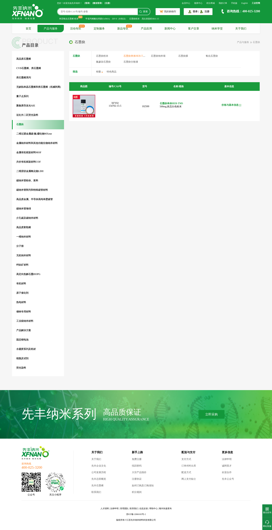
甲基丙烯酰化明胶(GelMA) (98, 19)
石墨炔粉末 (134, 19)
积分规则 (137, 492)
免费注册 (137, 459)
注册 (207, 11)
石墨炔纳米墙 (158, 56)
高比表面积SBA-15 (150, 19)
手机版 (234, 3)
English (244, 3)
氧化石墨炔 (212, 56)
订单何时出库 (188, 465)
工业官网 (256, 3)
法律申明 (227, 459)
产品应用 (146, 28)
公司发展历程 (98, 472)
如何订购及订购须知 (143, 485)
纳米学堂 (217, 28)
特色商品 (111, 71)
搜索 (145, 11)
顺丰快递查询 (165, 508)
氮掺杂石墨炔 (103, 62)
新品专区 (122, 28)
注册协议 (137, 479)
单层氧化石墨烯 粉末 (68, 19)
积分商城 (210, 3)
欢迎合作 (227, 472)
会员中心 (186, 3)
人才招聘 (104, 508)
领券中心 (198, 3)
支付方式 (186, 459)
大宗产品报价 (139, 472)
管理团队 (124, 508)
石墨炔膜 (183, 56)
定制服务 (99, 28)
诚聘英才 (227, 465)
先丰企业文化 (98, 465)
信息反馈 (143, 508)
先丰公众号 (228, 479)
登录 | (196, 11)
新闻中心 (170, 28)
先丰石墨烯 (97, 485)
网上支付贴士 (188, 479)
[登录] (87, 3)
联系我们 (96, 492)
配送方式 (186, 472)
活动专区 (75, 28)
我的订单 (223, 3)
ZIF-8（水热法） (119, 19)
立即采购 (211, 414)
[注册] (107, 3)
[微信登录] (97, 3)
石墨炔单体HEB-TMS (135, 56)
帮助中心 (153, 508)
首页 (28, 28)
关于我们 (240, 28)
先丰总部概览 (98, 479)
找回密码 (137, 465)
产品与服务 (51, 28)
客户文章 (193, 28)
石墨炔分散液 (131, 62)
